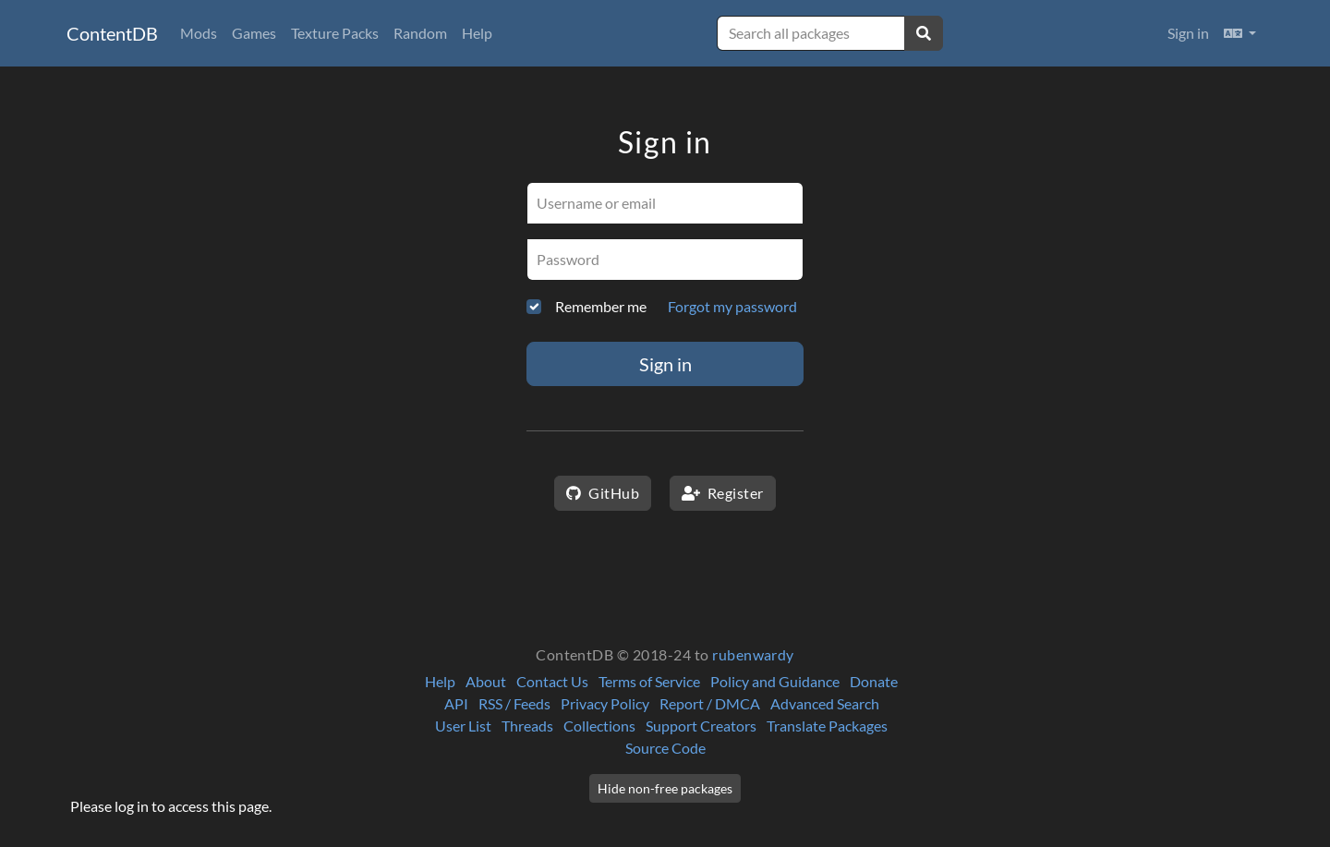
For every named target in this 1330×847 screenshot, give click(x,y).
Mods (198, 33)
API (456, 703)
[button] (1240, 33)
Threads (527, 725)
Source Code (665, 747)
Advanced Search (824, 703)
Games (254, 33)
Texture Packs (335, 33)
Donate (874, 681)
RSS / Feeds (514, 703)
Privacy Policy (605, 703)
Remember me (601, 306)
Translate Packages (827, 725)
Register (723, 493)
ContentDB (112, 33)
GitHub (602, 493)
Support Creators (701, 725)
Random (420, 33)
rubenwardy (753, 654)
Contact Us (552, 681)
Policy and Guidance (775, 681)
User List (463, 725)
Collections (599, 725)
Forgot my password (732, 306)
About (486, 681)
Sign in (1188, 33)
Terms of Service (649, 681)
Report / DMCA (709, 703)
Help (477, 33)
